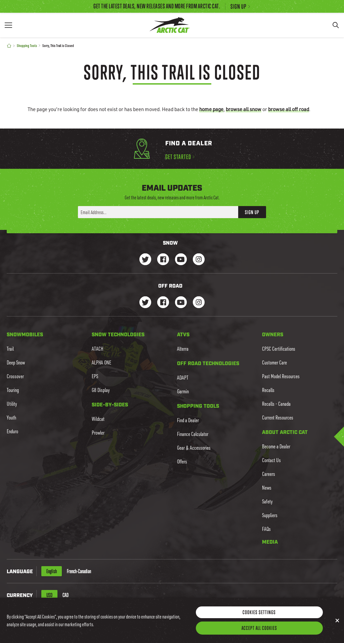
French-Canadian (79, 571)
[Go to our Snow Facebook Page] (163, 259)
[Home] (9, 46)
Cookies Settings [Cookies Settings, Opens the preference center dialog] (259, 621)
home (211, 109)
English (51, 571)
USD (49, 595)
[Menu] (8, 25)
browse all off (288, 109)
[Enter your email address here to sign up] (158, 212)
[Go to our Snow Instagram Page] (199, 259)
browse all (243, 109)
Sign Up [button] (252, 212)
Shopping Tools (27, 45)
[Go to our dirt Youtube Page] (181, 302)
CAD (65, 595)
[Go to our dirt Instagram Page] (145, 302)
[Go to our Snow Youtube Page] (181, 259)
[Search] (335, 25)
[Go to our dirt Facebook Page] (163, 302)
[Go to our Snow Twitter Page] (145, 259)
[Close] (337, 629)
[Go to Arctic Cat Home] (169, 25)
